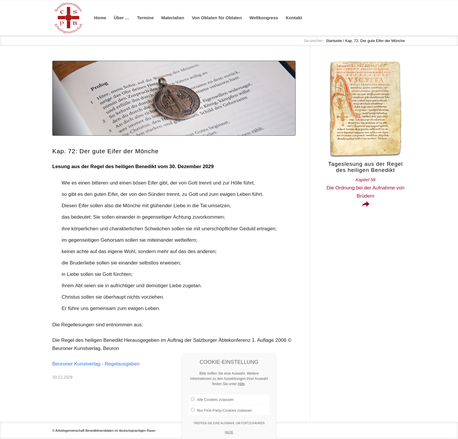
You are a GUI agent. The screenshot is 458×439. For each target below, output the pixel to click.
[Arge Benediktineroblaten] (68, 18)
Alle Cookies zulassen (212, 416)
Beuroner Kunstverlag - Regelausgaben (96, 364)
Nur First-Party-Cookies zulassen (221, 426)
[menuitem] (100, 17)
